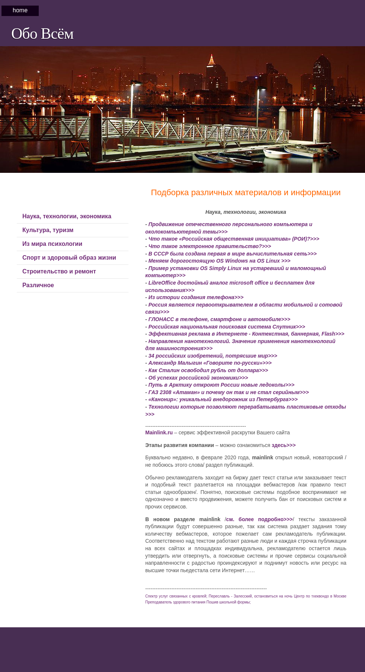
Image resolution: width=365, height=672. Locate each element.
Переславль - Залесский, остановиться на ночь (250, 596)
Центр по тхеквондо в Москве (320, 596)
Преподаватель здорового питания (175, 602)
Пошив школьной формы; (228, 602)
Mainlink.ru (159, 432)
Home (20, 10)
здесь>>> (283, 445)
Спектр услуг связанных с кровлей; (176, 596)
